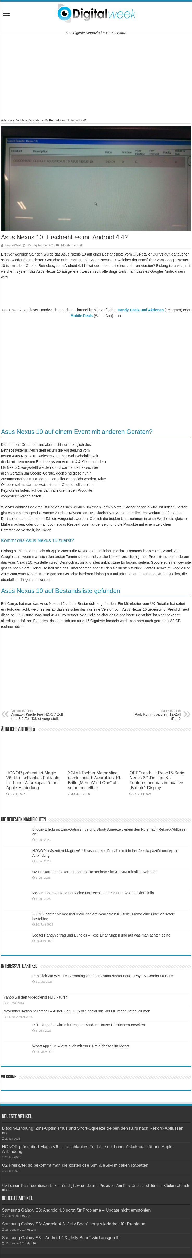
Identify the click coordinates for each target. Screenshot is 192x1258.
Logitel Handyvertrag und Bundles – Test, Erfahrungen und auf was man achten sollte (101, 935)
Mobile (20, 120)
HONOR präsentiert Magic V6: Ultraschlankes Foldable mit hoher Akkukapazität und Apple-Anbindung (33, 780)
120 (33, 1243)
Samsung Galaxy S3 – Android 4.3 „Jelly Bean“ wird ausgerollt (60, 1237)
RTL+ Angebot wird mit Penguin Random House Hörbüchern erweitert (88, 1025)
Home (6, 120)
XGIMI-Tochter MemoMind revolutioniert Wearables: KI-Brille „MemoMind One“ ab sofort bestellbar (94, 780)
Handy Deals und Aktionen (141, 310)
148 (33, 1229)
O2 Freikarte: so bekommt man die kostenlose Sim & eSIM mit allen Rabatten (95, 872)
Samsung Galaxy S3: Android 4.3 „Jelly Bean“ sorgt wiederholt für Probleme (73, 1223)
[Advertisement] (96, 75)
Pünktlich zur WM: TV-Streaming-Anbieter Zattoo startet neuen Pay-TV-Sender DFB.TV (102, 976)
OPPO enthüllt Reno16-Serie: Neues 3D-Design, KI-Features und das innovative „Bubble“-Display (157, 780)
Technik (77, 245)
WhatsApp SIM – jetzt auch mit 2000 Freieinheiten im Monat (80, 1046)
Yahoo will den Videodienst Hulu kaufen (35, 997)
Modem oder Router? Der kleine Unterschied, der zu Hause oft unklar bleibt (93, 893)
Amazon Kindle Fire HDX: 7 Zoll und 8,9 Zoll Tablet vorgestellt (38, 715)
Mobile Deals (82, 316)
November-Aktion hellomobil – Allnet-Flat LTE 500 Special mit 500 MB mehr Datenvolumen (77, 1011)
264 (28, 1215)
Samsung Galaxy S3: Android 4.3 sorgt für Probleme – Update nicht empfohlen (76, 1210)
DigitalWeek (13, 245)
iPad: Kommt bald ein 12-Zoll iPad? (154, 715)
